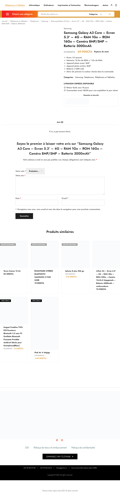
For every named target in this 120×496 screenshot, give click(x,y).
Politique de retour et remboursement (50, 447)
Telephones (34, 21)
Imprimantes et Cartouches (69, 5)
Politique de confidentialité (83, 447)
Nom (18, 198)
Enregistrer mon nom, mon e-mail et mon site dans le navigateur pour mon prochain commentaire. (59, 209)
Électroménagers (91, 5)
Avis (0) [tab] (60, 122)
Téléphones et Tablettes (15, 5)
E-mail (65, 198)
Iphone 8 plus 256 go (74, 271)
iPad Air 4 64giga (42, 352)
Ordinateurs (49, 5)
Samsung (44, 21)
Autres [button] (105, 5)
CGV (27, 447)
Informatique (34, 5)
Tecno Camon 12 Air (12, 271)
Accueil (4, 21)
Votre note (20, 171)
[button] (60, 456)
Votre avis (20, 175)
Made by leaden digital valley (51, 490)
